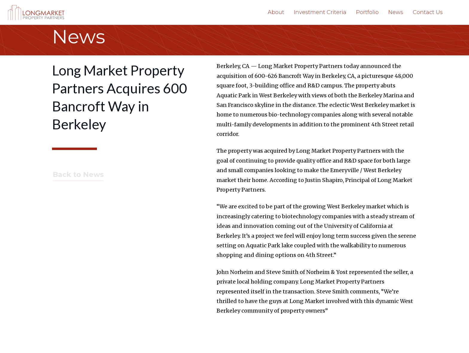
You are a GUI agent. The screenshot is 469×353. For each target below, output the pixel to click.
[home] (37, 12)
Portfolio (367, 12)
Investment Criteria (320, 12)
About (276, 12)
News (395, 12)
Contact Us (428, 12)
